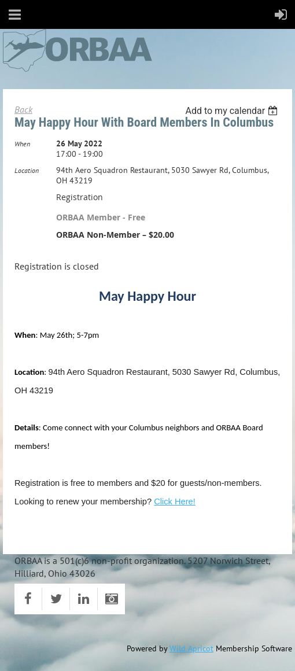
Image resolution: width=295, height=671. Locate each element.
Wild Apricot (191, 648)
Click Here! (175, 501)
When (22, 143)
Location (26, 170)
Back (23, 109)
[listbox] (233, 111)
